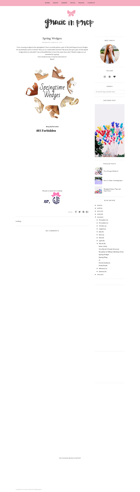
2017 (98, 211)
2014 (98, 275)
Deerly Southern (104, 263)
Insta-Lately (103, 246)
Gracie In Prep (24, 489)
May (100, 238)
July (100, 232)
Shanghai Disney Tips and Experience (112, 190)
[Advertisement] (101, 317)
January (101, 272)
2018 (98, 208)
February (102, 269)
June (100, 235)
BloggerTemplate (38, 489)
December (102, 220)
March (101, 244)
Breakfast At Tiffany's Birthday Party (111, 252)
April (100, 241)
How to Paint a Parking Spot (113, 180)
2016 (98, 214)
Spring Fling (103, 257)
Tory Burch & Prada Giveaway (109, 249)
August (101, 229)
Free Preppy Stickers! (111, 171)
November (102, 223)
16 (99, 260)
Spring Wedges (104, 255)
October (101, 226)
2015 (98, 217)
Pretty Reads (103, 266)
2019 (98, 205)
